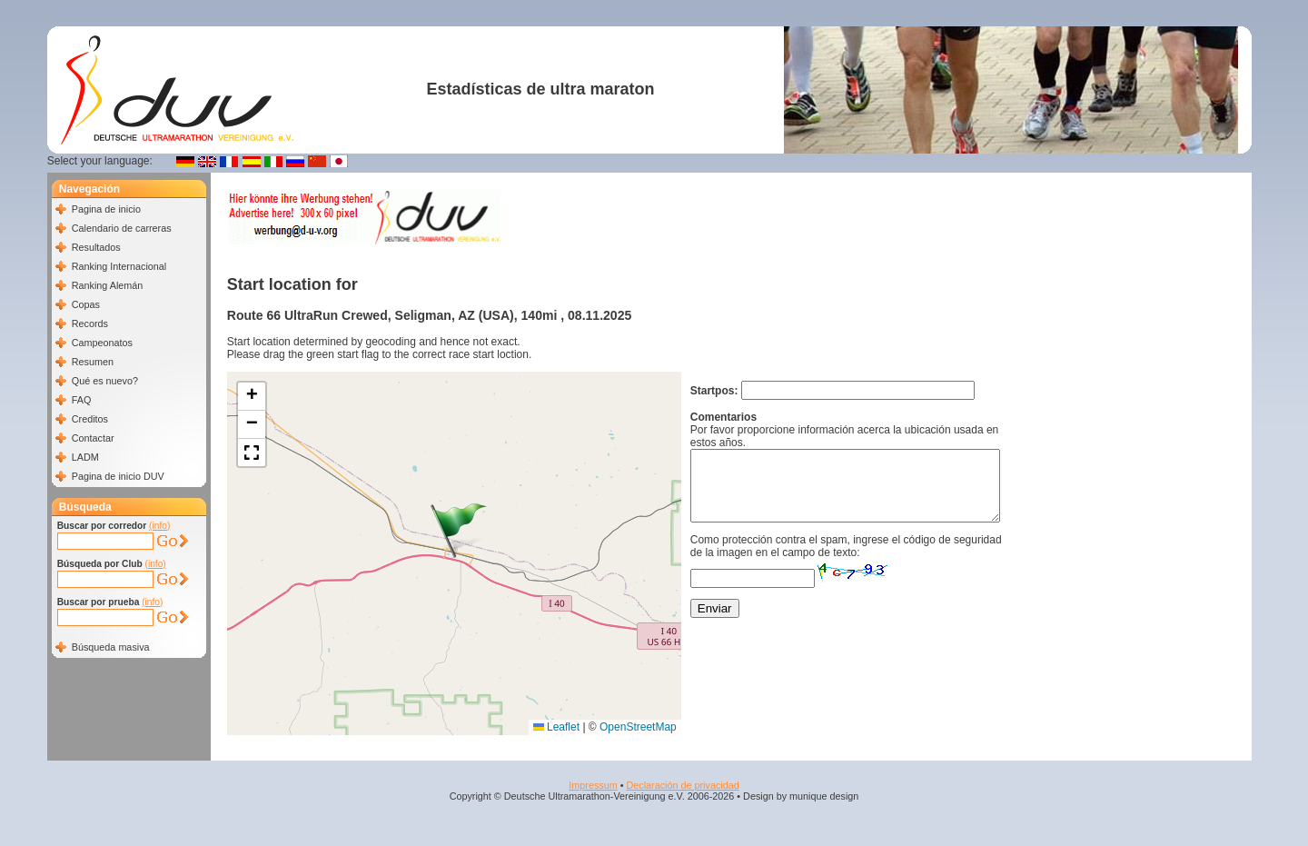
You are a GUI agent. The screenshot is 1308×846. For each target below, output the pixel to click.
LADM (85, 457)
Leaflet (556, 727)
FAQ (82, 399)
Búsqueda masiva (111, 647)
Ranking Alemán (108, 285)
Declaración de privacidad (682, 785)
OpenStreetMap (638, 727)
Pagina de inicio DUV (118, 476)
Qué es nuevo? (105, 380)
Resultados (96, 247)
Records (90, 323)
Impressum (593, 785)
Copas (86, 304)
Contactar (93, 438)
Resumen (93, 361)
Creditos (90, 418)
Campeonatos (102, 342)
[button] (459, 531)
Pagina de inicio (106, 209)
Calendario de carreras (122, 228)
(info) (159, 526)
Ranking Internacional (119, 266)
